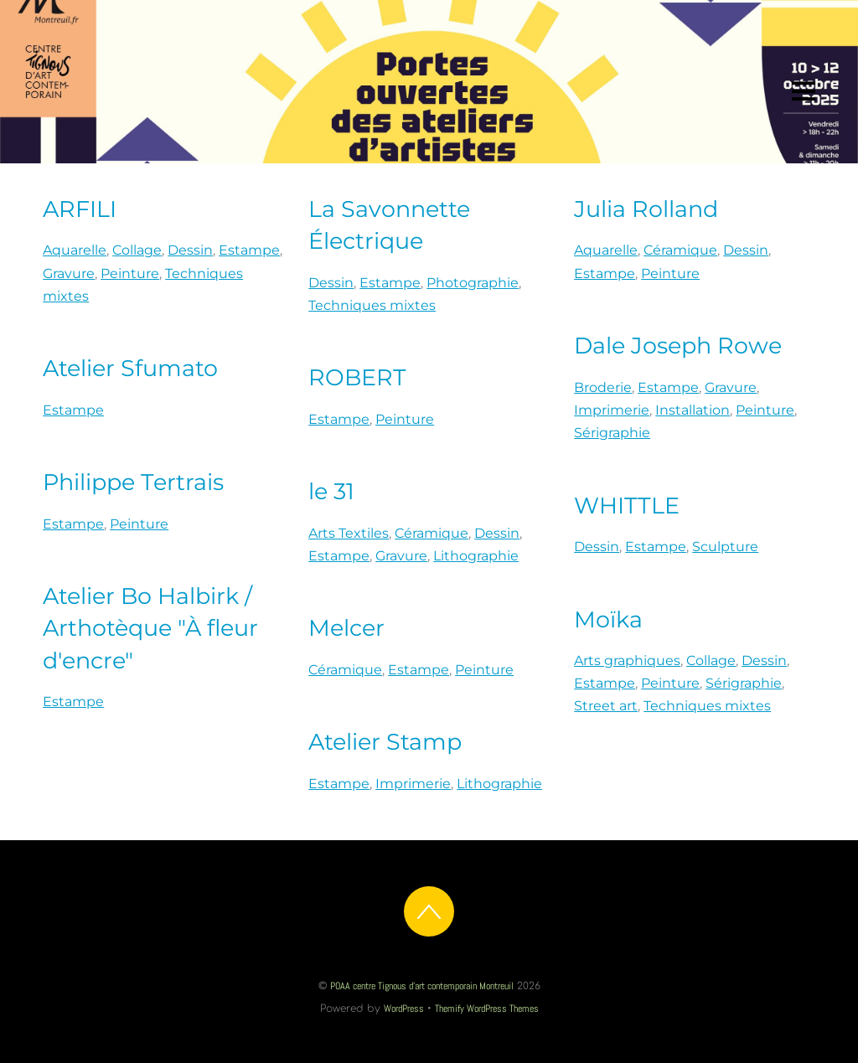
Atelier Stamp (385, 742)
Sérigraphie (612, 433)
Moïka (608, 619)
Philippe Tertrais (133, 482)
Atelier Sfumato (130, 368)
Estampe (249, 250)
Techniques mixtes (372, 305)
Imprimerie (611, 410)
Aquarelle (74, 250)
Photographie (472, 283)
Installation (692, 410)
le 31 (331, 491)
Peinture (130, 273)
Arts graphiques (627, 660)
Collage (137, 250)
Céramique (680, 250)
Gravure (69, 273)
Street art (606, 706)
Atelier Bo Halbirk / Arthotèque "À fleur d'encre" (150, 627)
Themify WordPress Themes (487, 1008)
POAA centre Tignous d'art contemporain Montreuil (422, 986)
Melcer (346, 628)
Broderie (603, 387)
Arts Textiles (348, 533)
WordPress (404, 1008)
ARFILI (79, 209)
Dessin (190, 250)
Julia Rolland (646, 209)
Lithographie (476, 556)
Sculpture (725, 547)
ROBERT (357, 377)
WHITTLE (627, 505)
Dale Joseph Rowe (678, 345)
